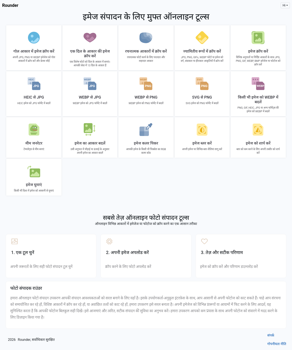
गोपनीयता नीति (276, 344)
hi (284, 5)
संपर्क (270, 335)
